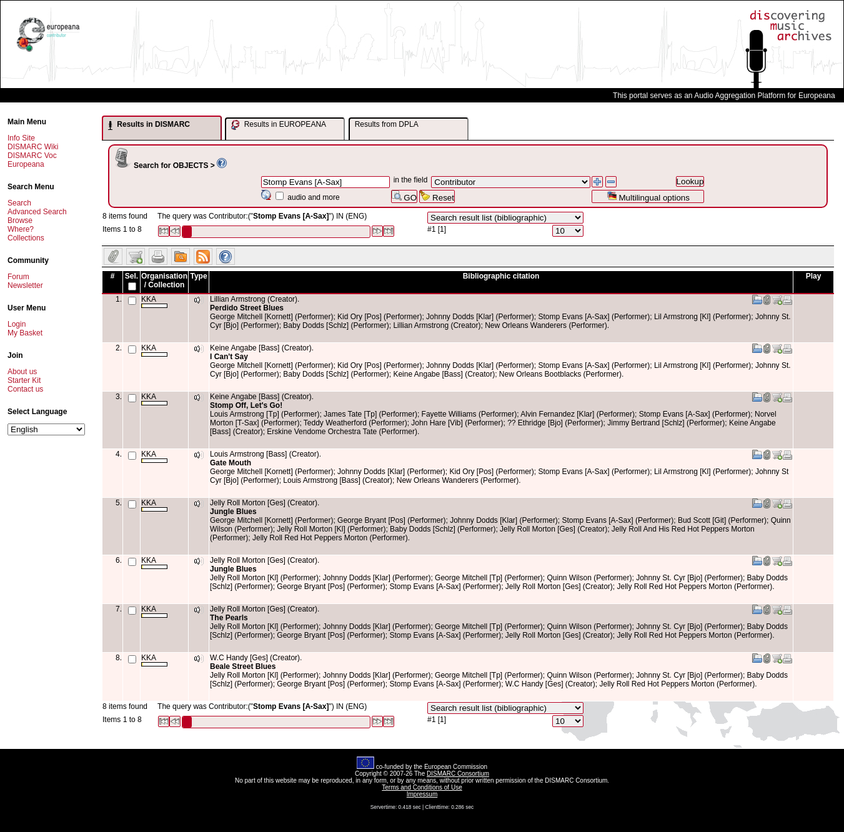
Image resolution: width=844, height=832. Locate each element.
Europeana (25, 164)
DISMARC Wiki (32, 146)
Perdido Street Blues (247, 308)
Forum (18, 276)
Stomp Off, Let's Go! (246, 405)
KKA (154, 301)
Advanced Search (37, 211)
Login (16, 324)
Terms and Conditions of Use (422, 787)
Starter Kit (24, 380)
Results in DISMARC (149, 125)
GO (404, 196)
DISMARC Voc (32, 155)
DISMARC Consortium (458, 773)
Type (198, 276)
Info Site (21, 138)
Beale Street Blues (243, 666)
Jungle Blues (233, 511)
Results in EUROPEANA (278, 125)
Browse (19, 220)
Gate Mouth (230, 462)
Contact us (25, 389)
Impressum (422, 794)
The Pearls (229, 617)
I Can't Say (229, 356)
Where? (20, 229)
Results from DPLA (387, 124)
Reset (437, 196)
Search (19, 203)
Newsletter (25, 285)
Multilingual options (648, 196)
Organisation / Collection (164, 280)
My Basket (24, 333)
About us (22, 371)
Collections (25, 238)
